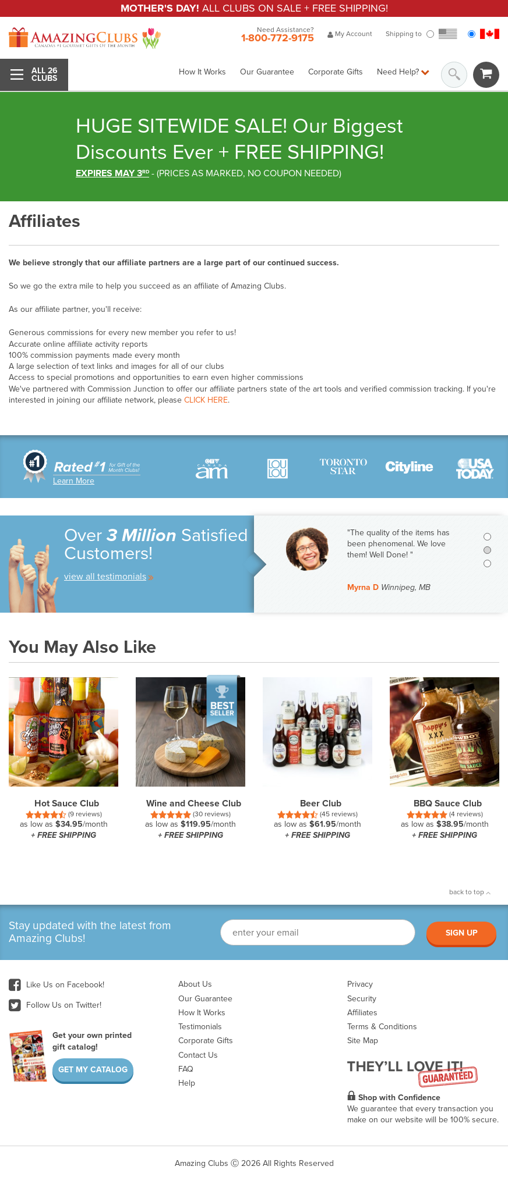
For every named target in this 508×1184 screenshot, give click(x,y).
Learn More (73, 481)
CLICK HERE (206, 400)
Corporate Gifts (335, 72)
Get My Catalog (93, 1070)
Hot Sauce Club (66, 803)
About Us (195, 984)
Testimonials (200, 1027)
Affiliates (362, 1013)
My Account (349, 34)
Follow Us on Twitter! (55, 1005)
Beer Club (320, 803)
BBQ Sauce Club (448, 803)
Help (186, 1083)
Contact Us (198, 1055)
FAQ (185, 1069)
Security (361, 999)
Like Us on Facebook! (56, 985)
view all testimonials (108, 576)
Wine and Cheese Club (193, 803)
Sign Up (462, 933)
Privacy (360, 984)
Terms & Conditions (382, 1027)
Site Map (362, 1041)
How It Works (202, 72)
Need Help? (403, 72)
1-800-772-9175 (277, 38)
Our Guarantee (267, 72)
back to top (470, 892)
